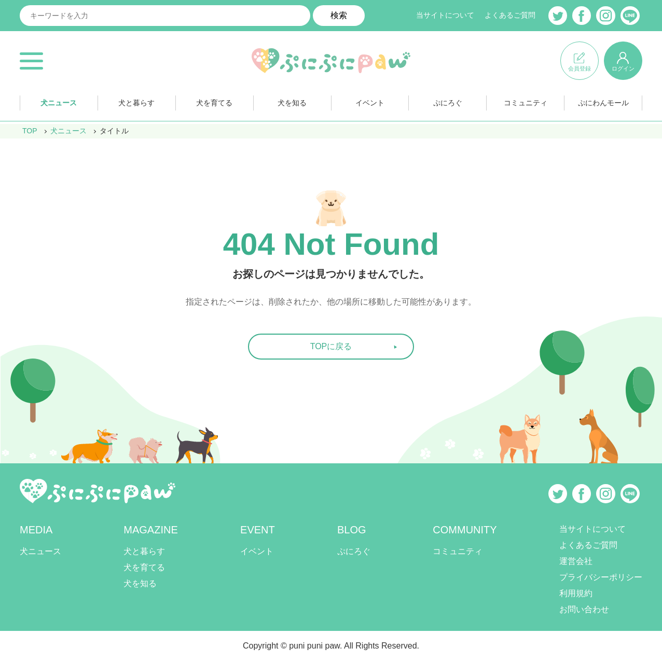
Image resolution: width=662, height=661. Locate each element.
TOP (29, 131)
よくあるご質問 (510, 15)
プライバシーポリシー (600, 577)
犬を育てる (214, 103)
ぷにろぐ (447, 103)
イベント (370, 103)
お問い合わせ (584, 609)
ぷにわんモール (603, 103)
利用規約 (575, 593)
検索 (338, 15)
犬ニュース (58, 103)
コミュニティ (525, 103)
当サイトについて (445, 15)
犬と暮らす (136, 103)
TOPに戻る (331, 346)
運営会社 (575, 561)
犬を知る (292, 103)
